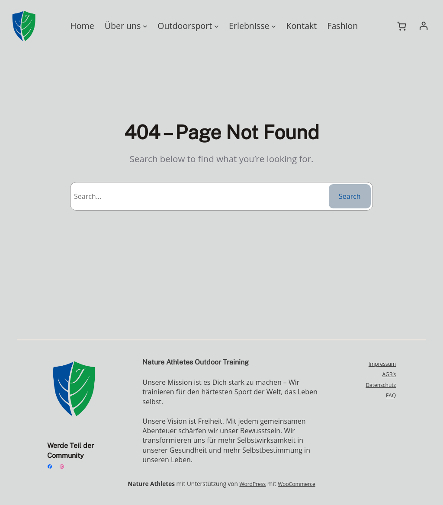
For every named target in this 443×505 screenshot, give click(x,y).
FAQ (390, 395)
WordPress (250, 484)
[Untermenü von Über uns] (147, 26)
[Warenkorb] (402, 26)
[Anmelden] (423, 26)
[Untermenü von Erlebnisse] (270, 26)
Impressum (383, 364)
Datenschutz (381, 385)
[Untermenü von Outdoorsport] (214, 26)
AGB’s (388, 374)
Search (350, 196)
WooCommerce (292, 484)
